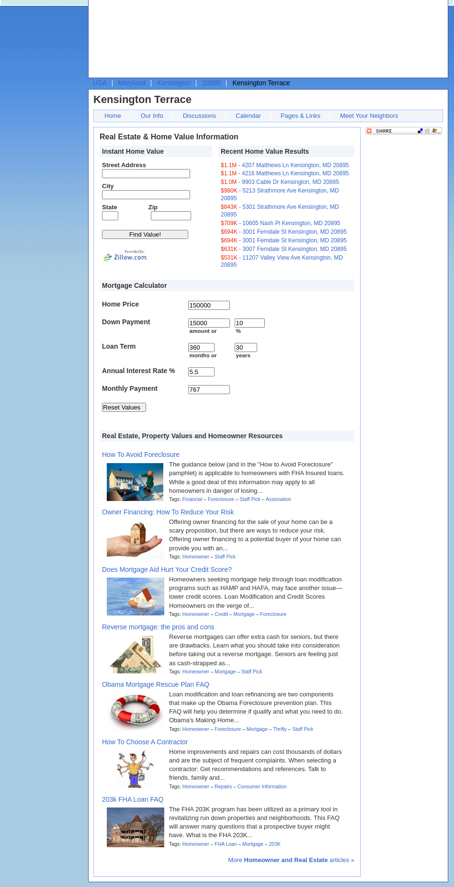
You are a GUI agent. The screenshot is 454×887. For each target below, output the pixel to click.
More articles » (291, 860)
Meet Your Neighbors (369, 115)
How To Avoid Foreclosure (141, 454)
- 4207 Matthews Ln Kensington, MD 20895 (285, 165)
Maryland (132, 83)
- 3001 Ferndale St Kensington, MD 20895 (284, 231)
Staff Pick (250, 499)
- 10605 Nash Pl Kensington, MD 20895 (280, 223)
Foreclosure (221, 499)
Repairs (223, 786)
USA (100, 83)
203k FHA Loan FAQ (132, 799)
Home (112, 115)
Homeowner (195, 556)
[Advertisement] (135, 41)
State (109, 207)
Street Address (124, 165)
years (243, 355)
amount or (202, 331)
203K (275, 844)
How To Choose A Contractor (145, 742)
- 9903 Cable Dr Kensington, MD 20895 (280, 182)
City (108, 186)
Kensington (174, 83)
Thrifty (280, 729)
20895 (211, 83)
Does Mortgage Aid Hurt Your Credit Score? (167, 569)
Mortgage (244, 614)
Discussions (199, 115)
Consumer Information (262, 786)
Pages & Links (300, 115)
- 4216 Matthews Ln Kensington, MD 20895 (285, 173)
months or (202, 355)
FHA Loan (226, 844)
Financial (192, 499)
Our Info (152, 115)
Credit (221, 614)
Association (278, 499)
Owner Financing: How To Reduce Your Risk (168, 512)
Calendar (248, 115)
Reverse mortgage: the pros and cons (158, 627)
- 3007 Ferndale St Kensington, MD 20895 (284, 249)
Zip (153, 207)
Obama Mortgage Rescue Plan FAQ (155, 684)
